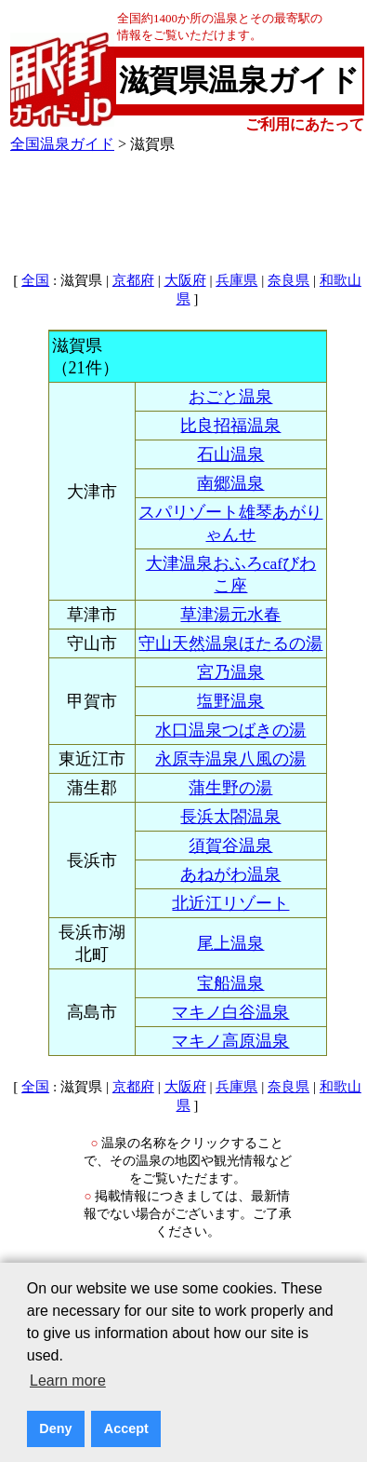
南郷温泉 (230, 483)
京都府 (133, 280)
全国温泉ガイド (62, 144)
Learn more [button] (68, 1380)
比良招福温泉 (230, 425)
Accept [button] (126, 1428)
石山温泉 (230, 454)
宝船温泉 (230, 983)
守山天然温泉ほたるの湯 (230, 643)
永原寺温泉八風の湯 (230, 759)
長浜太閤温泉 (230, 816)
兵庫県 (236, 280)
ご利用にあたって (304, 124)
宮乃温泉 (230, 672)
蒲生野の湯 (230, 787)
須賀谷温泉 (230, 845)
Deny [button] (55, 1428)
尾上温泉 (230, 943)
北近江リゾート (230, 903)
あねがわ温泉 (230, 874)
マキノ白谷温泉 (230, 1012)
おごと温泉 (230, 396)
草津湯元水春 (230, 614)
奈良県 (288, 280)
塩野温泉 (230, 701)
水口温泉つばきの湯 (230, 730)
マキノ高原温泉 (230, 1041)
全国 (35, 280)
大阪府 (185, 280)
